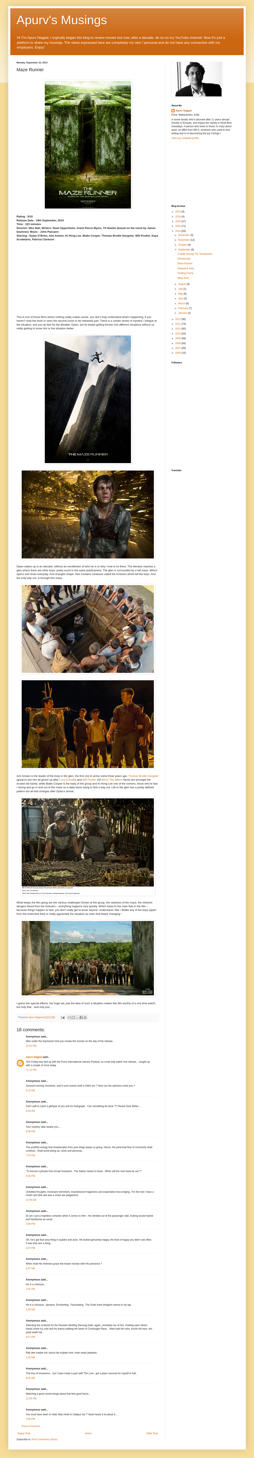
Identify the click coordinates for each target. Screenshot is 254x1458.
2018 (178, 216)
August (182, 284)
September (184, 249)
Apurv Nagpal (34, 1057)
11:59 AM (31, 1199)
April (181, 298)
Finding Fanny (185, 273)
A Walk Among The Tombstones (195, 253)
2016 (178, 221)
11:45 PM (31, 1398)
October (183, 244)
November (184, 239)
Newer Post (24, 1433)
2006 (178, 352)
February (183, 308)
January (183, 313)
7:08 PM (30, 1419)
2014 (178, 231)
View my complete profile (185, 138)
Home (88, 1433)
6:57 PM (30, 1337)
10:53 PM (31, 1045)
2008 (178, 343)
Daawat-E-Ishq (186, 268)
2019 (178, 211)
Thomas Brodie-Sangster (143, 776)
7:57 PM (30, 1155)
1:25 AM (30, 1357)
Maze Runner (185, 263)
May (181, 293)
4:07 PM (30, 1248)
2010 (178, 333)
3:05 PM (30, 1223)
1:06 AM (30, 1309)
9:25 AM (30, 1378)
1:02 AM (30, 1288)
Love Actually (67, 779)
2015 (178, 226)
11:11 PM (31, 1069)
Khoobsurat (184, 258)
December (184, 235)
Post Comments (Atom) (44, 1439)
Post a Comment (31, 1426)
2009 (178, 338)
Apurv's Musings (62, 20)
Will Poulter (89, 779)
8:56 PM (30, 1131)
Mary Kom (183, 278)
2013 (178, 319)
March (182, 303)
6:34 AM (30, 1111)
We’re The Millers (111, 779)
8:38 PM (30, 1176)
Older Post (152, 1433)
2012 (178, 323)
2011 (178, 328)
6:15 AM (30, 1090)
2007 (178, 348)
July (180, 288)
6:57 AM (30, 1268)
